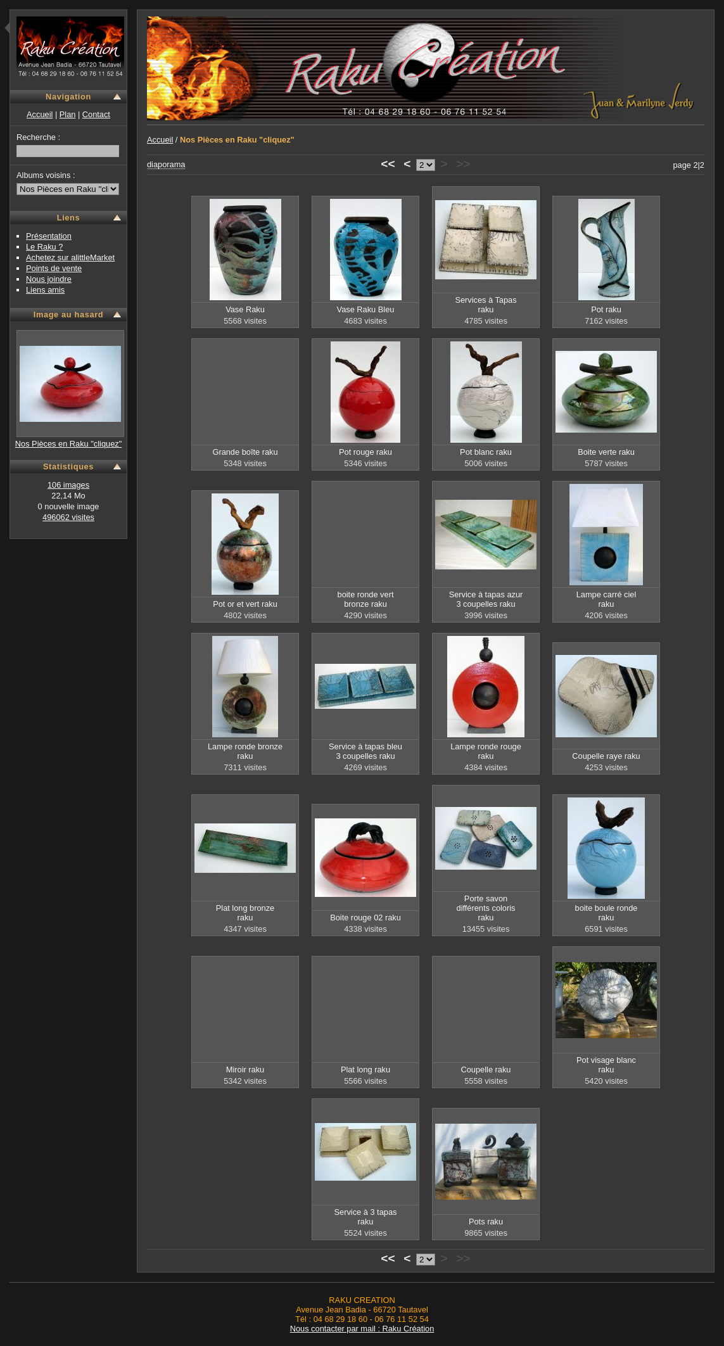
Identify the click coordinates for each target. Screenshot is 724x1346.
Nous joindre (49, 279)
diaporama (166, 164)
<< (388, 163)
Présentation (49, 236)
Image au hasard (69, 314)
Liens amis (45, 290)
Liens (68, 217)
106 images (68, 485)
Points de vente (54, 268)
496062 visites (68, 517)
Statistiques (68, 466)
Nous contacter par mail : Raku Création (362, 1328)
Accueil (40, 114)
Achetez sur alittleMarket (70, 257)
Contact (96, 114)
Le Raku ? (44, 246)
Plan (68, 114)
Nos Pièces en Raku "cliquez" (68, 443)
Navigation (68, 96)
